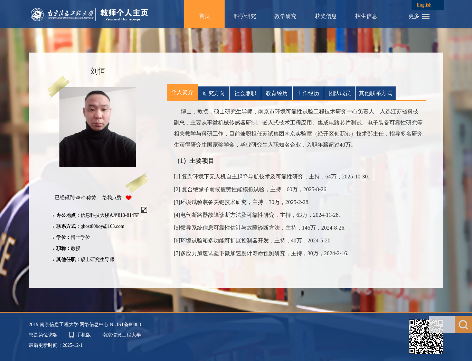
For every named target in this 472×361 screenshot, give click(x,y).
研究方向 (214, 93)
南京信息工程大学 (121, 334)
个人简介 (182, 92)
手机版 (83, 334)
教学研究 (285, 16)
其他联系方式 (375, 93)
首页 (204, 16)
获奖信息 (326, 16)
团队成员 (340, 93)
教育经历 (277, 93)
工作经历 (308, 93)
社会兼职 (245, 93)
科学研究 (245, 16)
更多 (413, 16)
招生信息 (366, 16)
